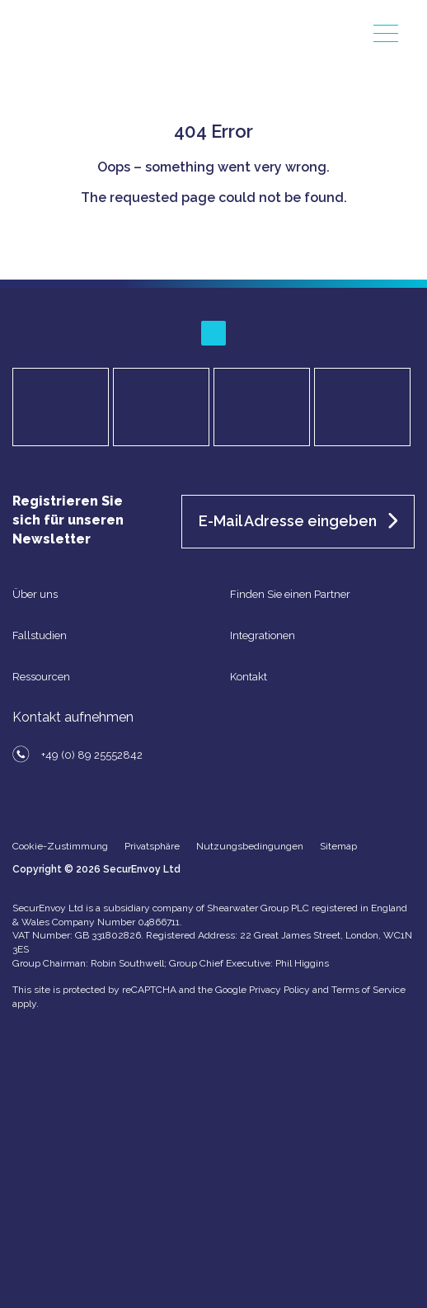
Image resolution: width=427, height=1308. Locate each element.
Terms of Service (368, 989)
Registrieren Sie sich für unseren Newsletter (68, 520)
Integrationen (262, 635)
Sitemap (338, 846)
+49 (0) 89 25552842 (92, 755)
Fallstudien (39, 635)
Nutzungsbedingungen (249, 846)
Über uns (35, 594)
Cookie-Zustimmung (60, 846)
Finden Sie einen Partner (290, 594)
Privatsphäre (152, 846)
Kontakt (248, 676)
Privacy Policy (279, 989)
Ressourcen (41, 676)
